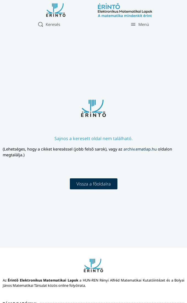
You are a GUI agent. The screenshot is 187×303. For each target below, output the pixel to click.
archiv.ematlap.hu (140, 149)
